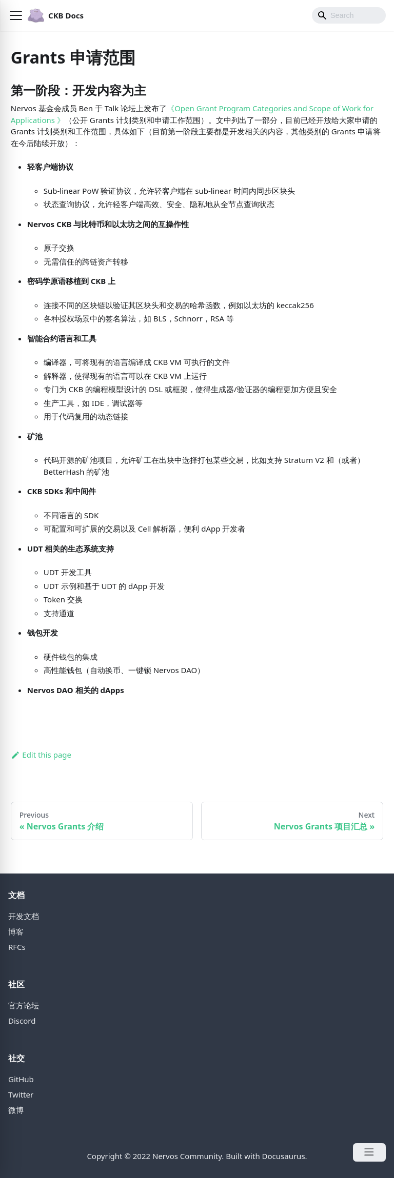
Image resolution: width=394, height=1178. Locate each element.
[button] (16, 15)
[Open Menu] (369, 1152)
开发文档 (23, 916)
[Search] (349, 15)
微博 (16, 1110)
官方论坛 (23, 1005)
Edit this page (41, 754)
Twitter (20, 1094)
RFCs (17, 947)
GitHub (21, 1079)
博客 (16, 931)
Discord (21, 1020)
